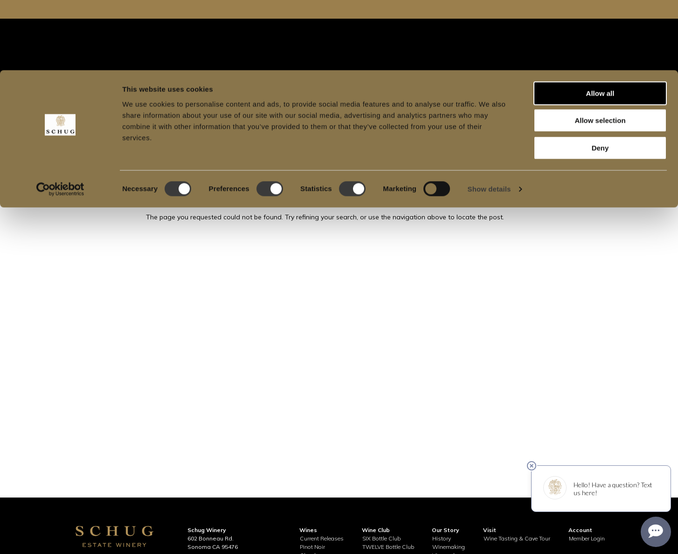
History (441, 538)
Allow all (600, 23)
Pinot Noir (312, 546)
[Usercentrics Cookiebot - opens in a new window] (60, 119)
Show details (489, 119)
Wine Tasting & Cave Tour (517, 538)
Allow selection (599, 51)
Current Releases (322, 538)
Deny (600, 78)
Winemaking (448, 546)
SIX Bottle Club (381, 538)
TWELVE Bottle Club (388, 546)
